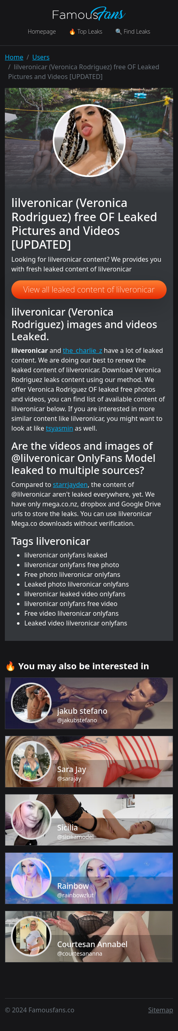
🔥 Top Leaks (85, 31)
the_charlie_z (82, 350)
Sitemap (161, 1009)
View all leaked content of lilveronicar (88, 289)
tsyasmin (59, 428)
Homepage (42, 31)
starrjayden (70, 484)
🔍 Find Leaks (132, 31)
